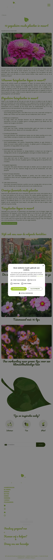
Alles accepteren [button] (18, 288)
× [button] (43, 265)
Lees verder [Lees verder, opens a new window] (40, 276)
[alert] (26, 280)
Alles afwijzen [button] (35, 288)
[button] (26, 293)
